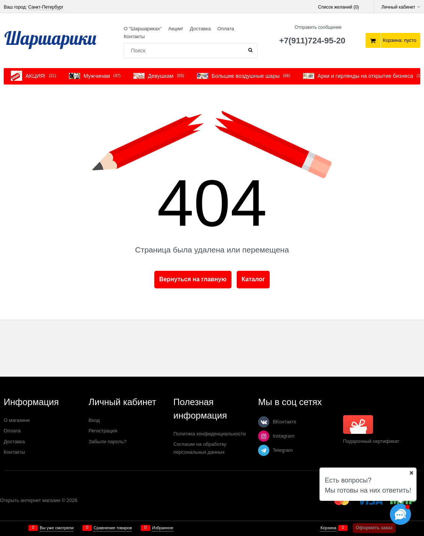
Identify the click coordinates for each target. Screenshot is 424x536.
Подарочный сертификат (371, 429)
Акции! (175, 28)
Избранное (162, 528)
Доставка (200, 28)
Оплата (225, 28)
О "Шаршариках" (142, 28)
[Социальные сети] (400, 514)
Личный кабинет (400, 7)
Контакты (134, 36)
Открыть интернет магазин (30, 500)
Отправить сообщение (318, 27)
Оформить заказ (374, 527)
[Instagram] (263, 436)
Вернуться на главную (193, 279)
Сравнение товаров (113, 528)
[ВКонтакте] (263, 422)
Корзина (328, 528)
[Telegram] (263, 450)
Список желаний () (338, 7)
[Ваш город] (411, 473)
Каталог (253, 279)
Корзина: (400, 40)
